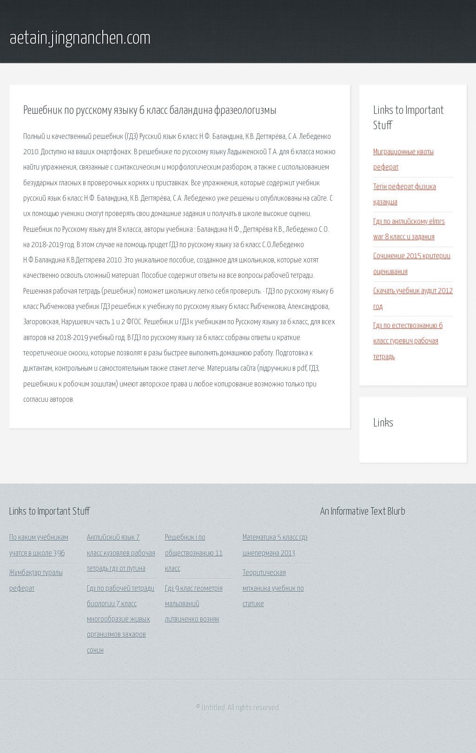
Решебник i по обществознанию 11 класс (194, 553)
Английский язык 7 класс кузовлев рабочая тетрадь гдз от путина (121, 553)
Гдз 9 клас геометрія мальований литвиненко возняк (194, 604)
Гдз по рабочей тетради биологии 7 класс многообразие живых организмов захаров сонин (120, 620)
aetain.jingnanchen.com (80, 38)
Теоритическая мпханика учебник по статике (273, 588)
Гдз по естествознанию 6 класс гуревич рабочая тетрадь (408, 341)
